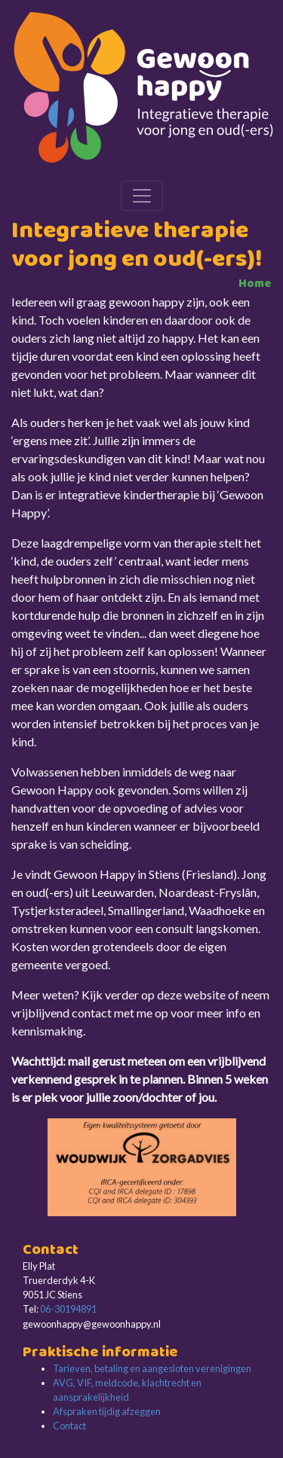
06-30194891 (68, 1309)
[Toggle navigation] (142, 196)
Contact (69, 1426)
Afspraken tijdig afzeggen (107, 1411)
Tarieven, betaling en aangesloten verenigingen (152, 1368)
